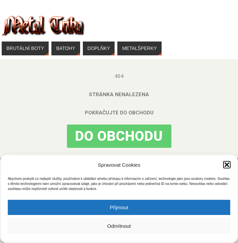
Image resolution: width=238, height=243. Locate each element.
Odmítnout (119, 226)
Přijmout (119, 207)
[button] (226, 164)
